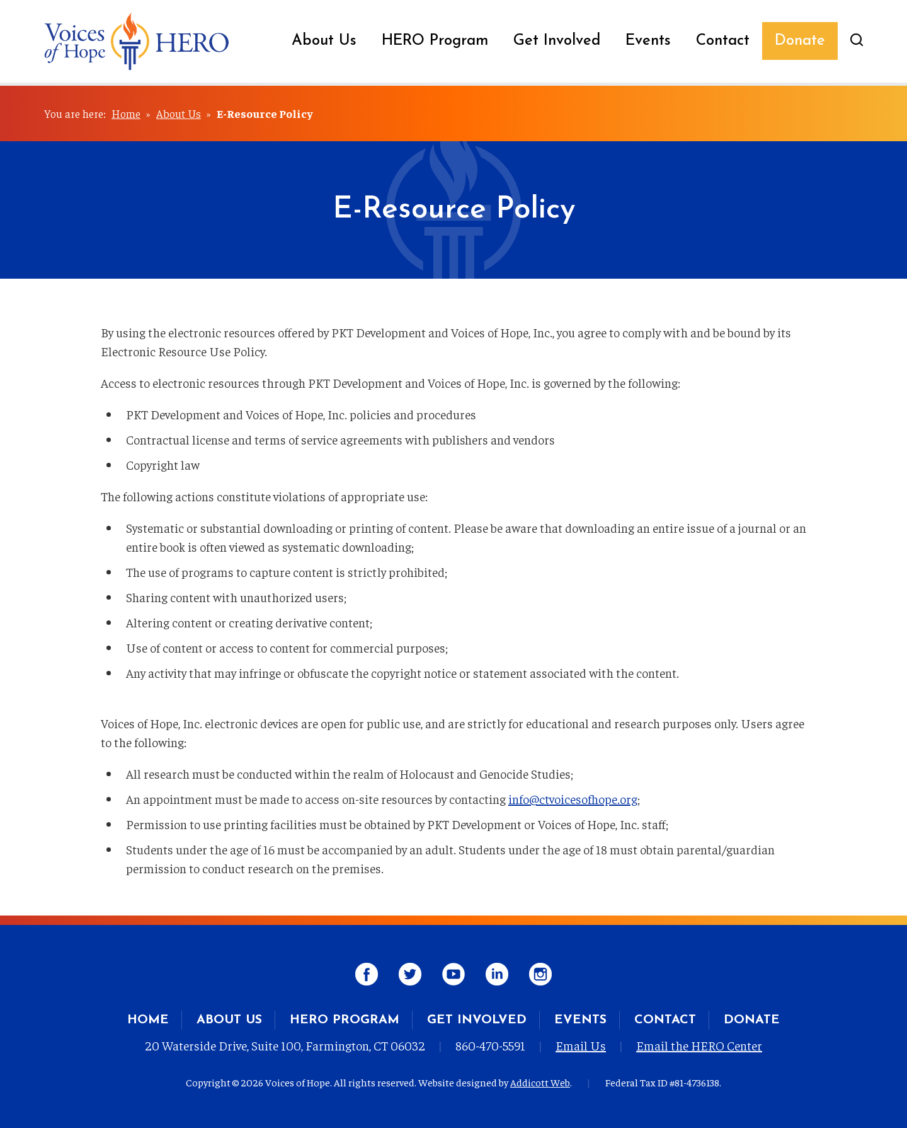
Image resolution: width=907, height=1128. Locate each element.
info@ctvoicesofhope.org (572, 798)
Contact (723, 41)
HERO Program (435, 41)
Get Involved (556, 41)
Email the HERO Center (699, 1045)
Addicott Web (540, 1082)
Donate (800, 41)
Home (125, 113)
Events (648, 41)
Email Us (581, 1045)
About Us (324, 41)
